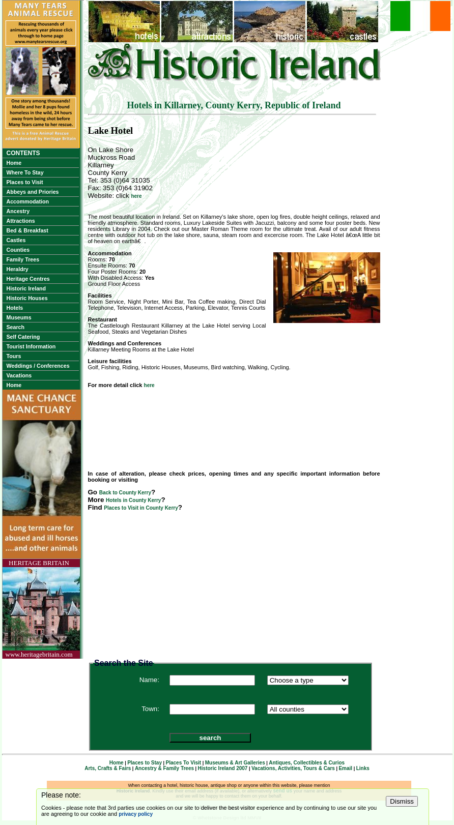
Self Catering (23, 337)
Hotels (15, 308)
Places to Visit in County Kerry (141, 508)
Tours (14, 356)
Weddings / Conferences (38, 366)
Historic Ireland (26, 288)
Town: (150, 709)
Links (363, 768)
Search (16, 327)
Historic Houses (27, 298)
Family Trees (23, 259)
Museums (19, 317)
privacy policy (136, 814)
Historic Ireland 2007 (223, 768)
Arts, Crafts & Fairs (107, 768)
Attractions (21, 221)
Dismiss (402, 801)
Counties (18, 250)
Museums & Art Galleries (235, 762)
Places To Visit (184, 762)
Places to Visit (25, 182)
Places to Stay (144, 762)
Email (345, 768)
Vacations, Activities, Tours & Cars (293, 768)
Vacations (19, 375)
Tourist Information (31, 346)
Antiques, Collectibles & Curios (307, 762)
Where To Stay (25, 172)
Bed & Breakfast (27, 230)
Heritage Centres (28, 279)
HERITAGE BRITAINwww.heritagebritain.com (39, 608)
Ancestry (18, 211)
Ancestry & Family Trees (164, 768)
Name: (149, 680)
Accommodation (28, 201)
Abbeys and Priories (33, 192)
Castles (16, 240)
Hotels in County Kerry (133, 500)
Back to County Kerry (125, 492)
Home (14, 163)
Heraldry (18, 269)
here (136, 196)
